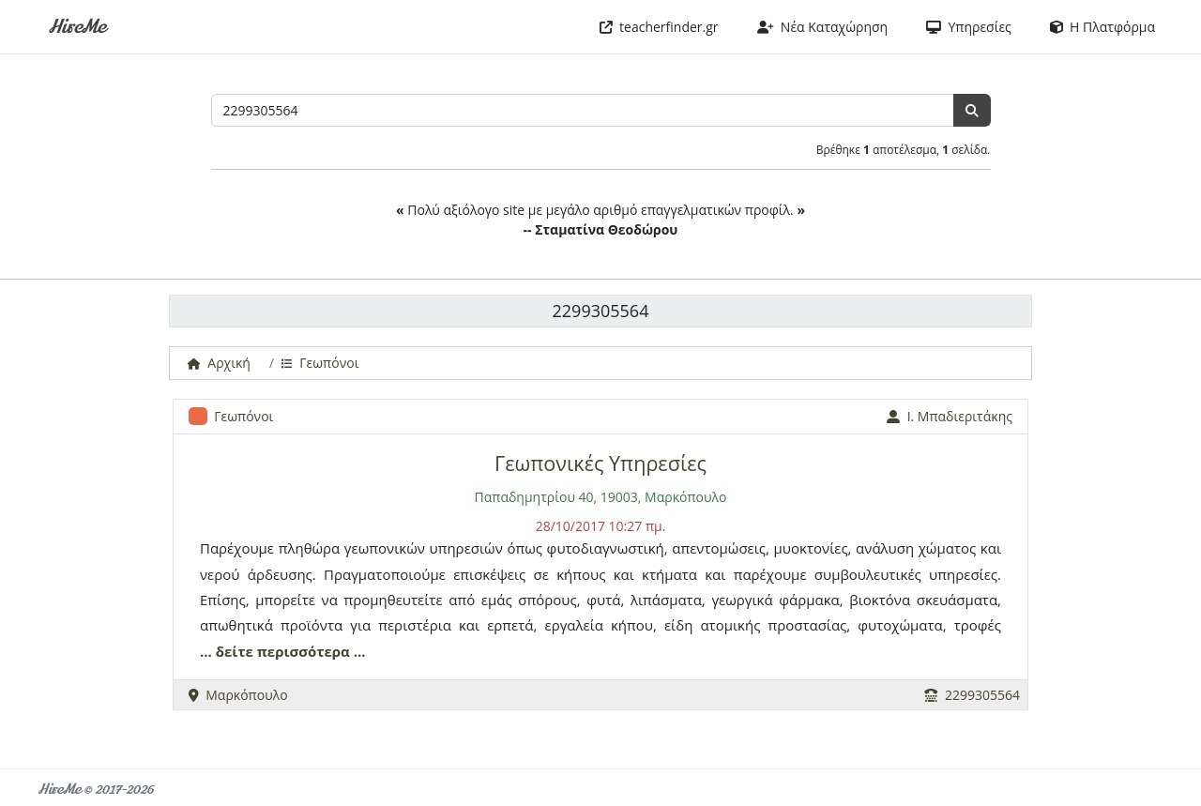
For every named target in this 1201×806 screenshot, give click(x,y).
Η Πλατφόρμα (1102, 27)
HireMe (76, 26)
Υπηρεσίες (968, 27)
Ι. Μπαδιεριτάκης (949, 416)
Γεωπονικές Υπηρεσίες (600, 463)
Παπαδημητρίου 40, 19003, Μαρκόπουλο (601, 497)
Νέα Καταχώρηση (823, 27)
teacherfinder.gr (659, 27)
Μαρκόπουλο (238, 695)
